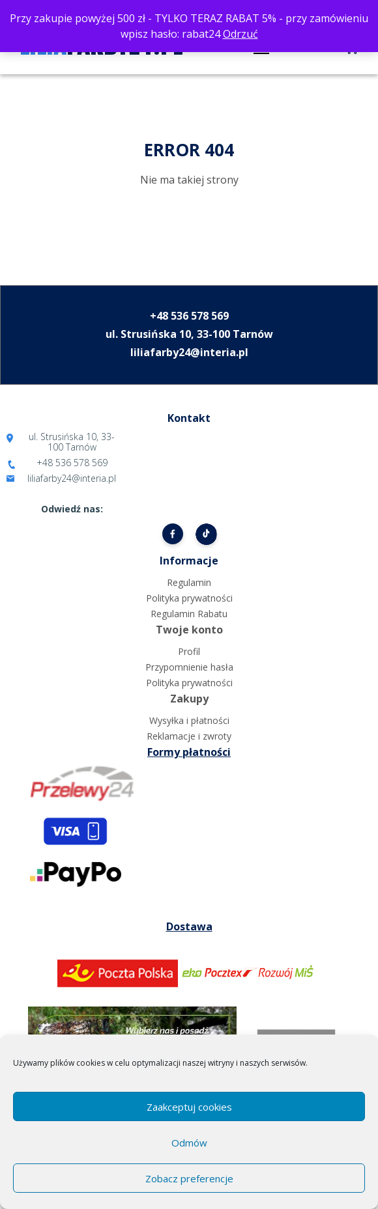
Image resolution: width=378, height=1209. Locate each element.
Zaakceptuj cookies (189, 1106)
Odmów (189, 1142)
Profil (189, 651)
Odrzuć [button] (240, 34)
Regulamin (189, 582)
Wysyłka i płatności (189, 720)
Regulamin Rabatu (189, 613)
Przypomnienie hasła (189, 667)
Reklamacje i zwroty (189, 736)
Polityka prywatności (189, 598)
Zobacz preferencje (189, 1178)
